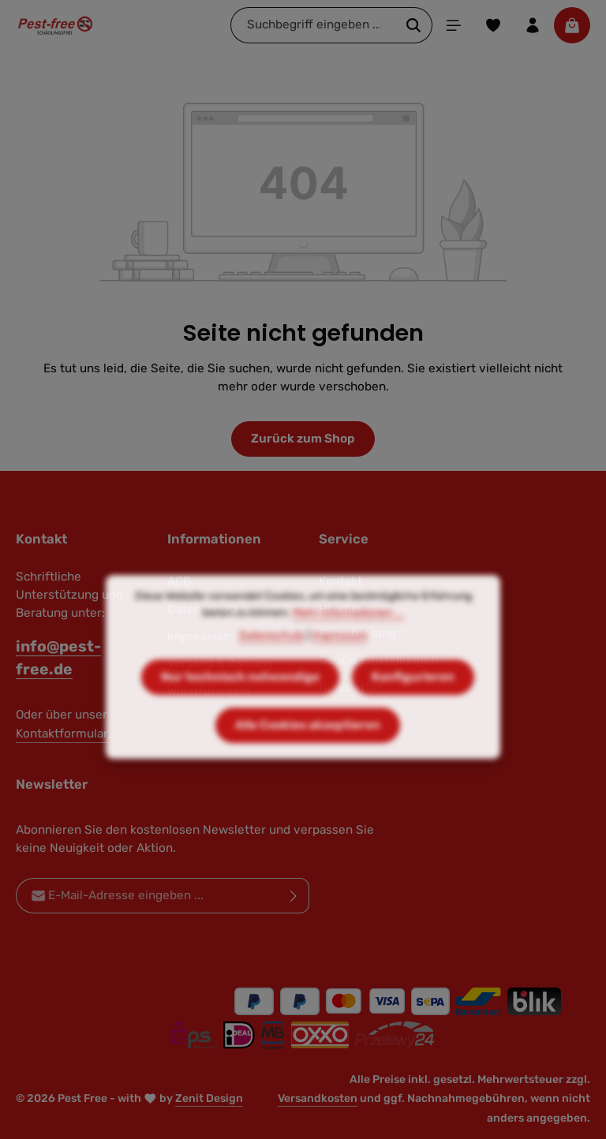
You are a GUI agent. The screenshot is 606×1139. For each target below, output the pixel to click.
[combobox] (313, 25)
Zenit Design (209, 1098)
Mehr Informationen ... (348, 633)
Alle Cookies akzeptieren (307, 746)
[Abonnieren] (294, 895)
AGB (179, 581)
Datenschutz (272, 656)
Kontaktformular (62, 733)
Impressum (340, 656)
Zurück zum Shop (303, 438)
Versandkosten (317, 1098)
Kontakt (340, 581)
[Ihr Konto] (532, 25)
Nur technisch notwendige (240, 698)
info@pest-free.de (58, 657)
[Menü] (454, 25)
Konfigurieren (413, 698)
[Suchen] (413, 25)
